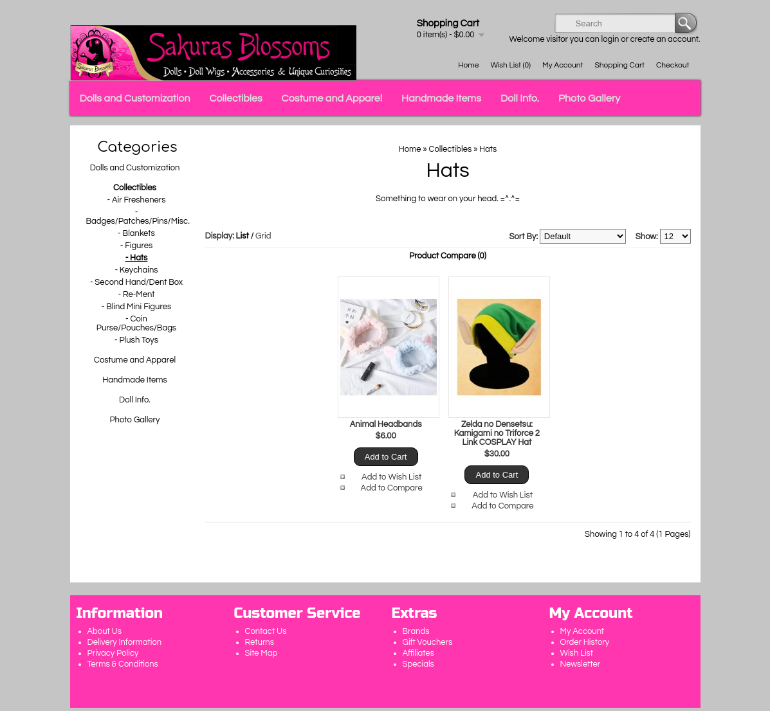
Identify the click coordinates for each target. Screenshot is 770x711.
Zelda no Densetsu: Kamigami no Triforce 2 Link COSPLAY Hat (497, 433)
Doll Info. (519, 98)
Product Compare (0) (447, 255)
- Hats (136, 257)
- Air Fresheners (136, 199)
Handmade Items (441, 98)
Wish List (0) (510, 65)
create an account (664, 39)
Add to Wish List (391, 477)
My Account (562, 65)
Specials (418, 664)
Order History (585, 642)
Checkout (672, 65)
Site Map (261, 653)
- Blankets (136, 233)
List (242, 235)
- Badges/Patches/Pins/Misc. (136, 217)
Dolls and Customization (135, 98)
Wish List (577, 653)
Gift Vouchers (428, 642)
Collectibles (235, 98)
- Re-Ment (136, 294)
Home (468, 65)
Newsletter (580, 664)
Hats (488, 149)
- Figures (136, 245)
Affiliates (418, 653)
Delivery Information (124, 642)
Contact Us (266, 631)
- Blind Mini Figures (137, 306)
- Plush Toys (136, 340)
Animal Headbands (386, 424)
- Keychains (136, 270)
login (610, 39)
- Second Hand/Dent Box (136, 282)
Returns (260, 642)
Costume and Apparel (332, 98)
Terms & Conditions (122, 664)
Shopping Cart (619, 65)
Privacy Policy (113, 653)
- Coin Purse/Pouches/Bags (136, 323)
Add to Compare (392, 487)
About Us (104, 631)
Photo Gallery (589, 98)
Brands (416, 631)
